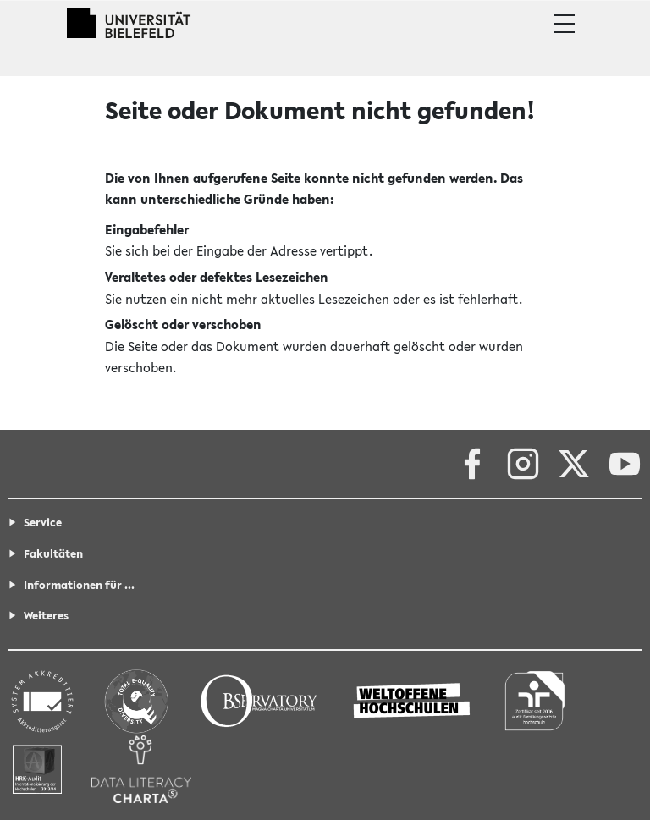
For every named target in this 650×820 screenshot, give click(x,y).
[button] (564, 23)
